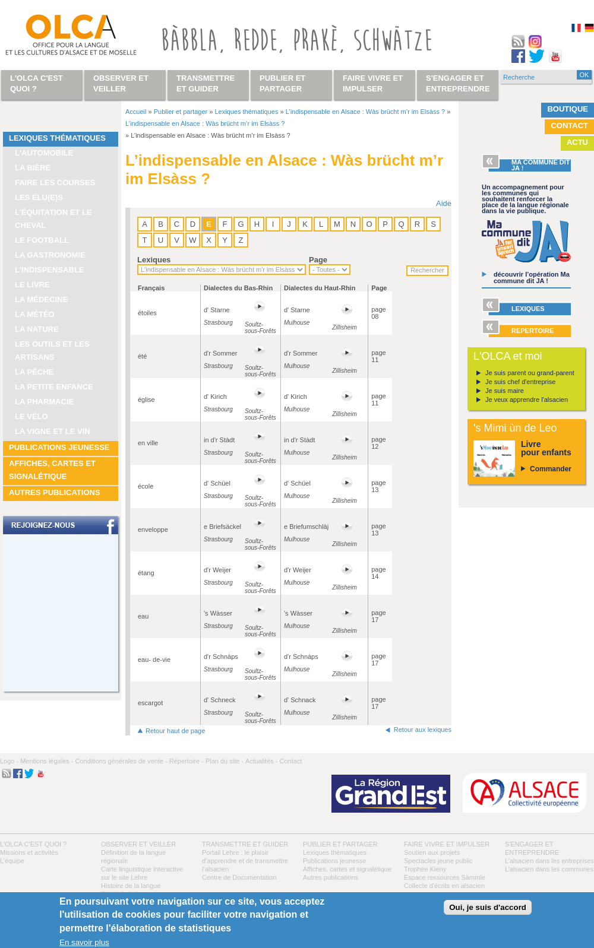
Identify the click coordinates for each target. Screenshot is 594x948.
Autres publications (54, 492)
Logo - (9, 761)
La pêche (34, 371)
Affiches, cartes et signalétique (52, 470)
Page (318, 259)
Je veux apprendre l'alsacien (526, 399)
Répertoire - (186, 761)
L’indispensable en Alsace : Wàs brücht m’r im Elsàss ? (365, 111)
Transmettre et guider (245, 844)
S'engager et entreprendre (458, 83)
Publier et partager (181, 111)
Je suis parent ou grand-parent (529, 372)
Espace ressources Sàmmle (444, 877)
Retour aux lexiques (422, 729)
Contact (569, 125)
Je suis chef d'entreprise (520, 381)
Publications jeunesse (59, 447)
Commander (550, 469)
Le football (42, 240)
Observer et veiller (138, 844)
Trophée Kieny (425, 869)
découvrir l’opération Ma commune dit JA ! (532, 277)
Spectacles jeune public (438, 860)
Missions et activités (29, 852)
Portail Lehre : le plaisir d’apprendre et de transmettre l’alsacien (245, 861)
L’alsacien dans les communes (549, 869)
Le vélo (31, 416)
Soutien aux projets (432, 852)
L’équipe (12, 860)
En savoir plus (84, 942)
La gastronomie (50, 255)
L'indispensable (49, 269)
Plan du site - (225, 761)
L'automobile (44, 152)
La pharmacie (44, 401)
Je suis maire (504, 390)
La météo (35, 314)
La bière (32, 167)
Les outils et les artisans (52, 351)
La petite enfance (54, 386)
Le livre (32, 284)
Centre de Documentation (239, 877)
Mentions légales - (46, 761)
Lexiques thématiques (57, 138)
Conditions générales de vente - (121, 761)
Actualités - (261, 761)
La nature (37, 329)
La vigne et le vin (52, 431)
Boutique (567, 108)
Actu (577, 142)
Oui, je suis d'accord (487, 907)
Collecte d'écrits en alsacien (444, 885)
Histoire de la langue (130, 885)
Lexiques (153, 259)
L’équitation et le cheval (53, 219)
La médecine (41, 299)
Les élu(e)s (39, 197)
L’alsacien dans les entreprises (549, 860)
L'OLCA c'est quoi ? (33, 844)
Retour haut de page (175, 730)
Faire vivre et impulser (446, 844)
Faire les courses (55, 182)
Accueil (135, 111)
